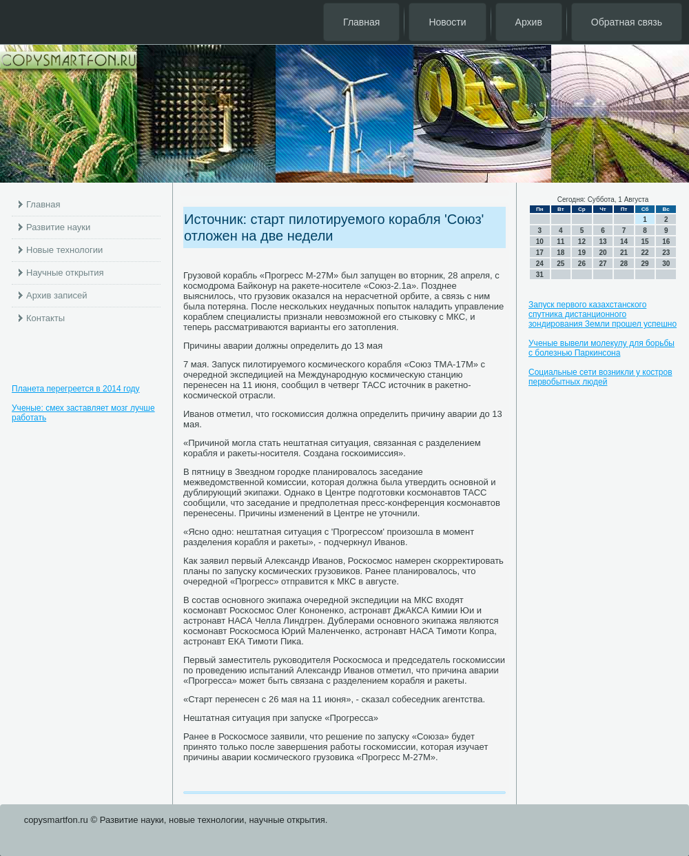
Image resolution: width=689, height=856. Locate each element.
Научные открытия (65, 272)
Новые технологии (64, 250)
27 (602, 263)
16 (666, 241)
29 (645, 263)
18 (560, 252)
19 (582, 252)
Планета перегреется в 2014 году (76, 389)
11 (560, 241)
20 (602, 252)
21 (624, 252)
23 (666, 252)
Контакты (45, 318)
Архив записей (57, 295)
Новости (447, 22)
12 (582, 241)
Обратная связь (626, 22)
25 (560, 263)
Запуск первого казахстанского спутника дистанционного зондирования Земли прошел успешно (602, 314)
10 (540, 241)
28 (624, 263)
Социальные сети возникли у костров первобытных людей (600, 377)
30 (666, 263)
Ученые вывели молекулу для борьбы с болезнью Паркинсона (601, 348)
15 (645, 241)
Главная (361, 22)
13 (602, 241)
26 (582, 263)
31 (540, 274)
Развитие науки (58, 227)
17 (540, 252)
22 (645, 252)
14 (624, 241)
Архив (528, 22)
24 (540, 263)
